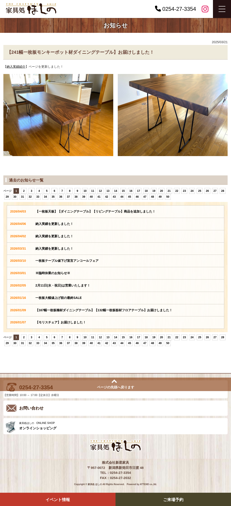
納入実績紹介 (16, 66)
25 (199, 191)
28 (222, 191)
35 (53, 196)
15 (123, 191)
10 (84, 191)
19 (153, 191)
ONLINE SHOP (122, 425)
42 (106, 196)
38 (75, 196)
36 (60, 196)
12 (100, 191)
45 (129, 196)
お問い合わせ (31, 408)
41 (98, 196)
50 (167, 196)
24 (192, 191)
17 (138, 191)
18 (146, 191)
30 (14, 196)
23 (184, 191)
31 (22, 196)
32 (30, 196)
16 (130, 191)
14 (115, 191)
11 (92, 191)
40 (91, 196)
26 (207, 191)
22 (176, 191)
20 (161, 191)
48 (152, 196)
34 (45, 196)
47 (144, 196)
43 (114, 196)
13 (107, 191)
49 (160, 196)
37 (68, 196)
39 (83, 196)
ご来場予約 (173, 499)
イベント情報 (58, 499)
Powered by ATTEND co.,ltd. (142, 484)
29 (7, 196)
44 (121, 196)
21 (169, 191)
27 (214, 191)
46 (137, 196)
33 (37, 196)
